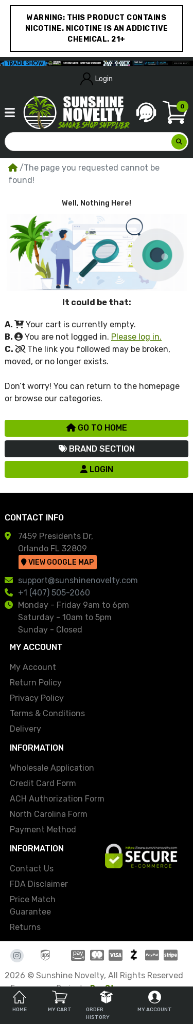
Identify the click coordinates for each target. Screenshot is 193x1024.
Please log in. (136, 337)
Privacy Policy (37, 698)
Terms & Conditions (47, 713)
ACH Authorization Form (57, 799)
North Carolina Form (48, 814)
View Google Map (57, 562)
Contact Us (32, 868)
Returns (25, 927)
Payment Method (43, 829)
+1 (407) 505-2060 (54, 593)
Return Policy (36, 682)
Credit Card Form (43, 783)
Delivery (25, 729)
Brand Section (97, 449)
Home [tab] (19, 1002)
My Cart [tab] (60, 1002)
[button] (10, 112)
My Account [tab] (154, 1002)
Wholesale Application (52, 768)
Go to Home (96, 428)
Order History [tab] (99, 1005)
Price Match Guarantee (33, 906)
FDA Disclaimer (39, 884)
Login (96, 78)
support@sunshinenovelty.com (78, 580)
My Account (33, 667)
